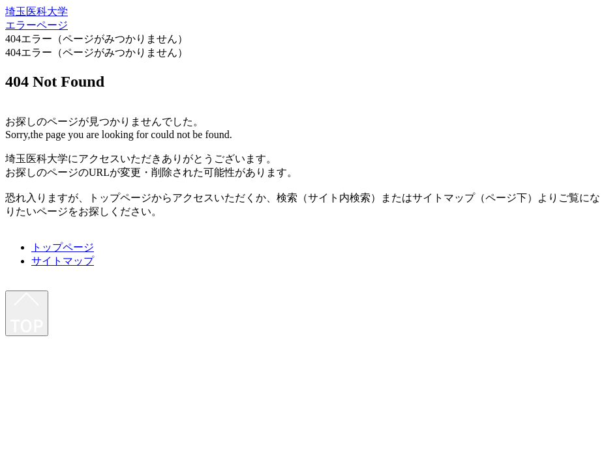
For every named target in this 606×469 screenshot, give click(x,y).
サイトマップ (62, 260)
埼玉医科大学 (36, 11)
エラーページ (36, 25)
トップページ (62, 247)
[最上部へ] (26, 313)
